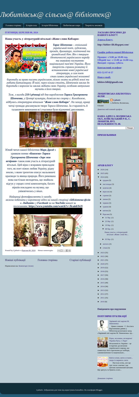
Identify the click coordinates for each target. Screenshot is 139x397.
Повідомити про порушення (111, 309)
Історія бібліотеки (50, 25)
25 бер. (108, 221)
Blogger (99, 390)
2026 (102, 169)
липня (105, 199)
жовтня (106, 188)
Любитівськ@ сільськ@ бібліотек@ (55, 14)
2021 (102, 260)
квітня (105, 210)
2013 (102, 290)
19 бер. (108, 225)
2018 (102, 271)
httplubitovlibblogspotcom (113, 44)
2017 (102, 275)
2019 (102, 268)
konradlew (79, 390)
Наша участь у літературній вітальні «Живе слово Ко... (117, 233)
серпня (106, 195)
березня (106, 214)
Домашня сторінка (105, 378)
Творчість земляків (93, 25)
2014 (102, 286)
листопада (107, 184)
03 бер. (108, 239)
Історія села (31, 25)
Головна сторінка (13, 25)
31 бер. (108, 217)
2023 (102, 252)
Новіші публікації (15, 260)
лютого (106, 244)
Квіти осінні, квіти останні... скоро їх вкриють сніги (121, 359)
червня (106, 203)
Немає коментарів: (46, 250)
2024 (102, 177)
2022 (102, 256)
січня (105, 248)
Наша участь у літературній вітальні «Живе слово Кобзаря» (42, 38)
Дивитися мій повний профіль (109, 109)
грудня (106, 180)
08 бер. (108, 229)
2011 (102, 298)
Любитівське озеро (71, 25)
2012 (102, 294)
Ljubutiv (117, 100)
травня (106, 207)
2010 (102, 302)
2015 (102, 283)
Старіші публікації (80, 260)
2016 (102, 279)
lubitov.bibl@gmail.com (110, 82)
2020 (102, 264)
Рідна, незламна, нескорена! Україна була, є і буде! (120, 339)
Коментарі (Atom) (26, 266)
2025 (102, 173)
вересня (106, 192)
